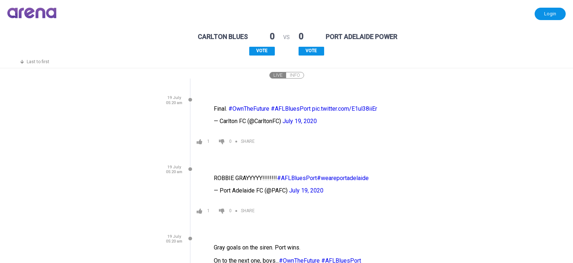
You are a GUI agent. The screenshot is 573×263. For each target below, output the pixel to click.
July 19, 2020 (299, 121)
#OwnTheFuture (248, 108)
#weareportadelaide (343, 178)
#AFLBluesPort (291, 108)
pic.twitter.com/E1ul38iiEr (344, 108)
